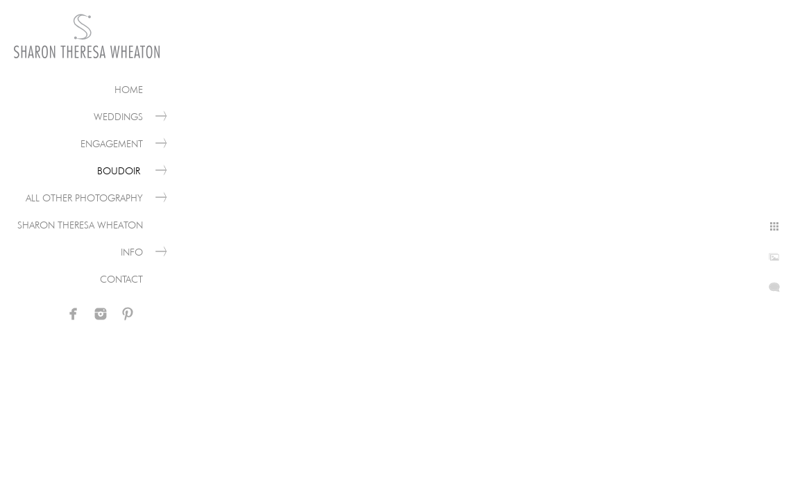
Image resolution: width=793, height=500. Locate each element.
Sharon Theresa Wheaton (80, 225)
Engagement (111, 143)
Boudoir (120, 170)
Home (128, 89)
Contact (121, 279)
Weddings (118, 116)
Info (132, 252)
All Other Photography (84, 197)
